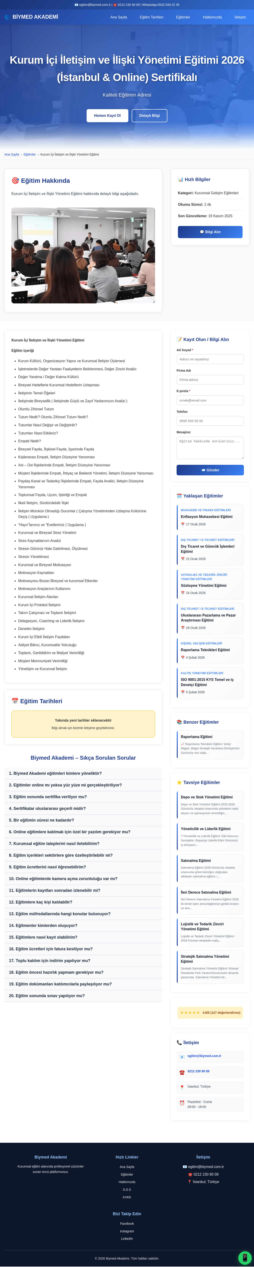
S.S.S (127, 1190)
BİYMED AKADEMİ (32, 17)
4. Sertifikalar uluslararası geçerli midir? (47, 808)
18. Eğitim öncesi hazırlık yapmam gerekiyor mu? (56, 972)
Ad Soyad (185, 350)
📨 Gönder (210, 470)
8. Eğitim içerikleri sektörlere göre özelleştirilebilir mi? (61, 855)
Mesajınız (183, 432)
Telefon (182, 412)
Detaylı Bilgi (149, 116)
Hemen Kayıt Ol (107, 116)
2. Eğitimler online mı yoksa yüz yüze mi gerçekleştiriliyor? (65, 785)
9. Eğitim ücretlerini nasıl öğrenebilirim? (47, 867)
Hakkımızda (213, 17)
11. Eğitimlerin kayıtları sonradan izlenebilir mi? (54, 890)
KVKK (127, 1197)
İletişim (240, 17)
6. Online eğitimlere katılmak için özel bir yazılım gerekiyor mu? (69, 832)
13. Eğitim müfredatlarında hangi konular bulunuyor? (60, 914)
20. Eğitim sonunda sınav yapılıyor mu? (47, 996)
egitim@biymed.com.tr (204, 1056)
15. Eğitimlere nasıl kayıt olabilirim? (43, 937)
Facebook (127, 1224)
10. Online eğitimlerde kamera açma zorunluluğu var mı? (63, 879)
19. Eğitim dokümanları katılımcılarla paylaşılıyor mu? (60, 984)
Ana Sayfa (121, 17)
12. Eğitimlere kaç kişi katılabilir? (40, 902)
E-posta (183, 391)
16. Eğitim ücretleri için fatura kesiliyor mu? (51, 949)
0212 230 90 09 (198, 1071)
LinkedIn (127, 1239)
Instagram (127, 1231)
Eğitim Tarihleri (153, 17)
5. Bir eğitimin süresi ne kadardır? (41, 820)
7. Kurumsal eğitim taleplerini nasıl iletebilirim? (54, 844)
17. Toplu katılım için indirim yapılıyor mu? (49, 961)
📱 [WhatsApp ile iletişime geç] (245, 1258)
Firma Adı (184, 371)
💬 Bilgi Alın (210, 232)
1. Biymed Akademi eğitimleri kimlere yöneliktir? (55, 773)
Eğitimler (184, 17)
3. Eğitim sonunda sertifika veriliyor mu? (48, 797)
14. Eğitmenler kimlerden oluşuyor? (43, 926)
